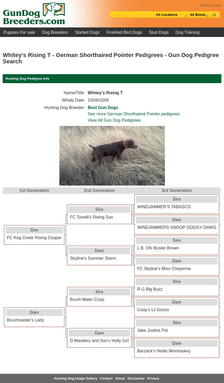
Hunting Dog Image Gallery (75, 378)
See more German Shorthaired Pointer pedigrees (134, 114)
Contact (106, 378)
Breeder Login (210, 5)
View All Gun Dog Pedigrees (114, 120)
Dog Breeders (55, 32)
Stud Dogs (159, 32)
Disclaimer (136, 378)
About (120, 378)
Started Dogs (87, 32)
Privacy (153, 378)
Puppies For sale (19, 32)
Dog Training (187, 32)
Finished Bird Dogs (124, 32)
